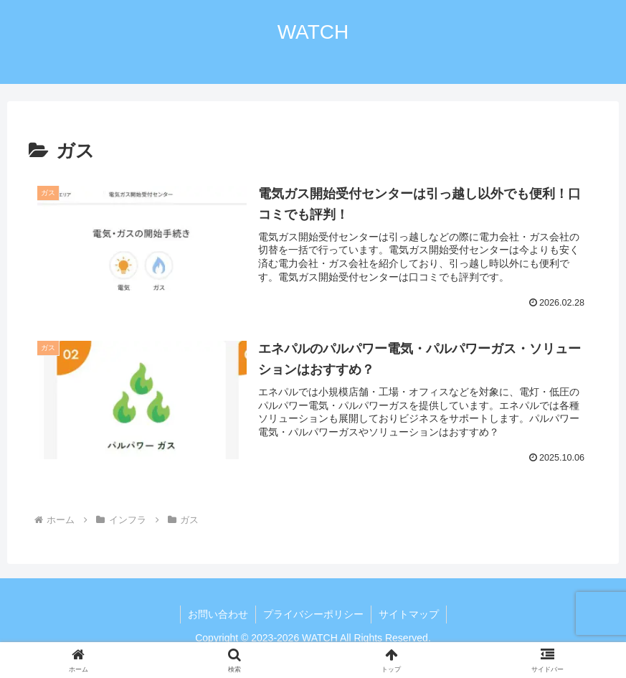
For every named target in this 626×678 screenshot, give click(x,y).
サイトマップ (409, 614)
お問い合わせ (218, 614)
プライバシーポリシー (313, 614)
